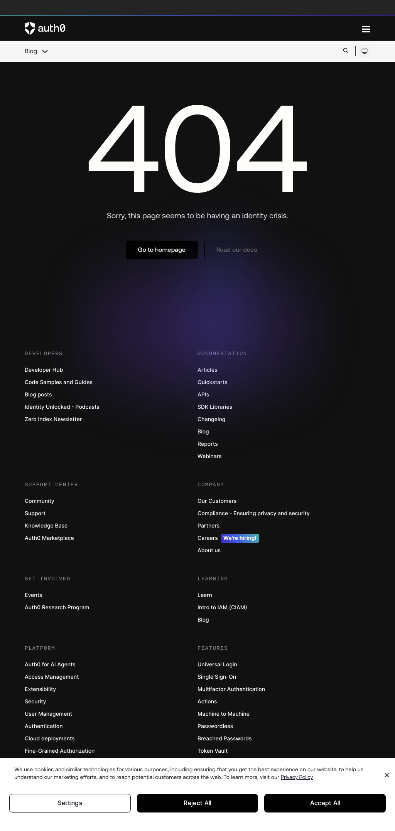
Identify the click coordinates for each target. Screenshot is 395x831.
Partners (208, 526)
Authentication (44, 726)
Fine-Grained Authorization (60, 751)
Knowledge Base (46, 526)
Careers (228, 538)
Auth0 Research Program (57, 607)
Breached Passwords (225, 738)
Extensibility (40, 689)
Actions (207, 701)
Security (35, 701)
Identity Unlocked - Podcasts (62, 407)
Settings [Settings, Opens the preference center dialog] (70, 802)
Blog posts (38, 394)
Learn (205, 595)
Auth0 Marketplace (49, 538)
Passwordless (215, 726)
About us (209, 550)
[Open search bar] (346, 51)
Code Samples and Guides (59, 382)
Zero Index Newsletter (53, 419)
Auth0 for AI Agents (50, 664)
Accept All (325, 802)
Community (39, 501)
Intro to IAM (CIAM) (222, 607)
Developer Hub (44, 370)
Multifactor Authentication (231, 689)
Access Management (52, 677)
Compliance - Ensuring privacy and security (254, 513)
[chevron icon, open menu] (44, 51)
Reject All (197, 802)
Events (33, 595)
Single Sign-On (217, 677)
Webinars (210, 456)
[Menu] (366, 28)
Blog (31, 51)
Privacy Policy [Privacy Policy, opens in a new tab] (297, 776)
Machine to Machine (224, 714)
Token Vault (213, 751)
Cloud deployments (50, 738)
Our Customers (217, 501)
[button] (162, 250)
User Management (48, 714)
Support (35, 513)
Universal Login (217, 664)
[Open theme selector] (364, 51)
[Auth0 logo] (193, 28)
